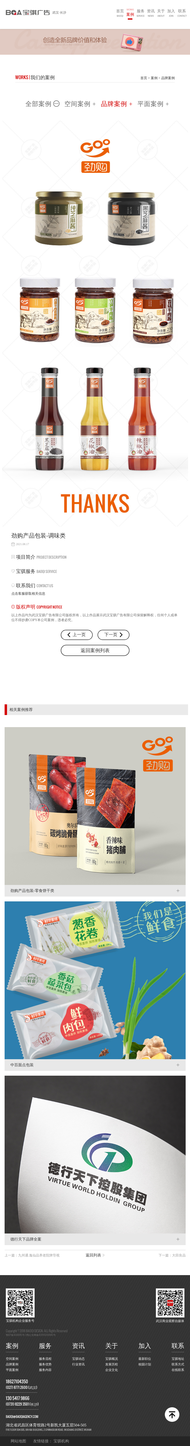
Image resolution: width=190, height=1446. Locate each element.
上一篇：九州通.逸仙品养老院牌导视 (32, 1255)
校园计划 (144, 1364)
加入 (171, 13)
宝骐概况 (111, 1359)
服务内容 (45, 1370)
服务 (140, 13)
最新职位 (144, 1359)
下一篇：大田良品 (172, 1255)
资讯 (151, 13)
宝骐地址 (178, 1359)
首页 (120, 13)
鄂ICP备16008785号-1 (16, 1335)
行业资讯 (78, 1364)
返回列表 (93, 1255)
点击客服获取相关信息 (28, 593)
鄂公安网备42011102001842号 (41, 1335)
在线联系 (178, 1370)
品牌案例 (168, 78)
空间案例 (12, 1359)
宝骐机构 (61, 1441)
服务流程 (45, 1359)
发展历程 (111, 1364)
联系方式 (178, 1364)
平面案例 (12, 1370)
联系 (182, 13)
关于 (161, 13)
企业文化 (111, 1370)
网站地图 (18, 1441)
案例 (130, 11)
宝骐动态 (78, 1359)
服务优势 (45, 1364)
